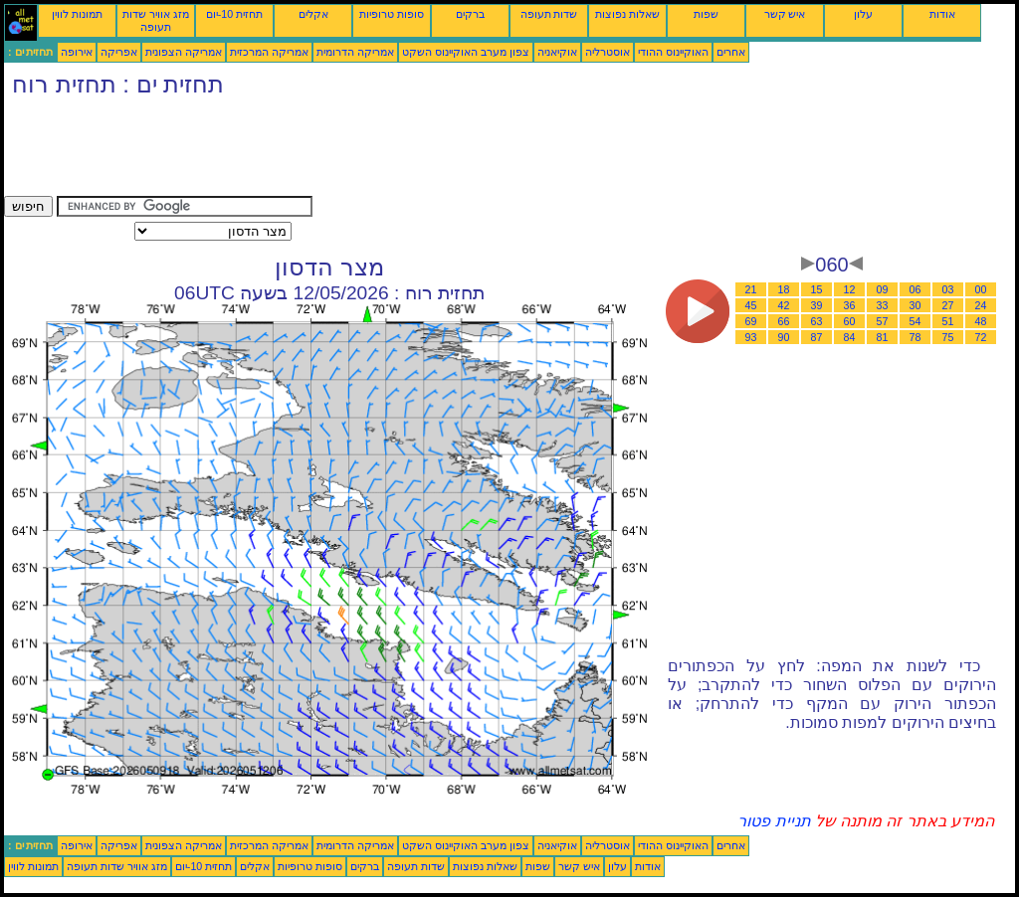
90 (784, 337)
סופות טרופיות (391, 14)
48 (981, 321)
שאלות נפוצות (627, 14)
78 (915, 337)
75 (948, 337)
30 (915, 305)
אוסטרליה (607, 52)
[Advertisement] (366, 151)
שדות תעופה (549, 14)
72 (981, 337)
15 (817, 289)
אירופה (77, 52)
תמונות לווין (77, 14)
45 (751, 305)
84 (850, 337)
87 (817, 337)
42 (784, 305)
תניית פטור (773, 820)
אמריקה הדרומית (355, 52)
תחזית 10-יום (234, 14)
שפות (706, 14)
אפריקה (119, 52)
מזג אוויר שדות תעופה (155, 20)
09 (883, 289)
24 (981, 305)
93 (751, 337)
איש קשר (785, 14)
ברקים (470, 14)
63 (817, 321)
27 (948, 305)
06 (915, 289)
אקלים (313, 14)
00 (981, 289)
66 (784, 321)
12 (850, 289)
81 (883, 337)
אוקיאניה (557, 52)
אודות (942, 14)
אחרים (730, 52)
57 (883, 321)
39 (817, 305)
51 (948, 321)
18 (784, 289)
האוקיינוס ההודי (673, 52)
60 (850, 321)
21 (751, 289)
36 (850, 305)
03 (948, 289)
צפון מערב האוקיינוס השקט (465, 52)
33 (883, 305)
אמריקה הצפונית (183, 52)
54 (915, 321)
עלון (863, 14)
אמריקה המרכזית (269, 52)
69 (751, 321)
